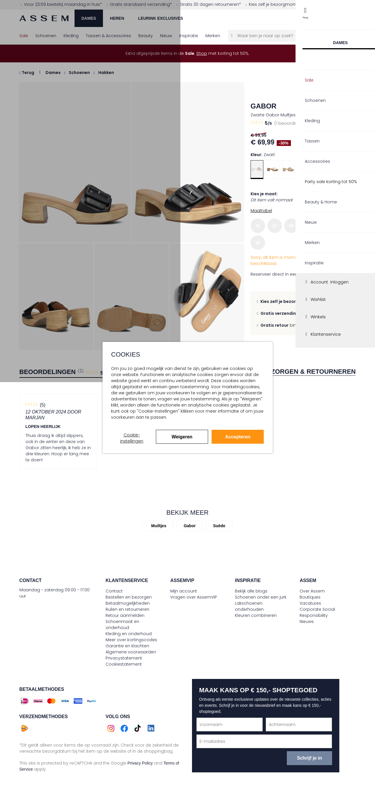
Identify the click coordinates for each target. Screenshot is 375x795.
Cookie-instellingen (131, 438)
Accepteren (237, 436)
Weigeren (182, 436)
